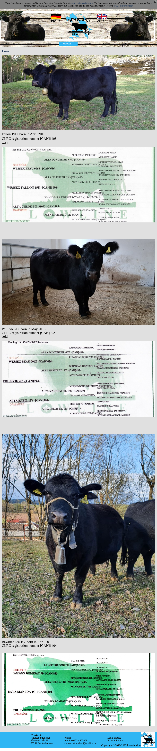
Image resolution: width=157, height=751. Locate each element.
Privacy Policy (115, 740)
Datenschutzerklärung (82, 3)
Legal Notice (114, 737)
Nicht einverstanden (123, 5)
